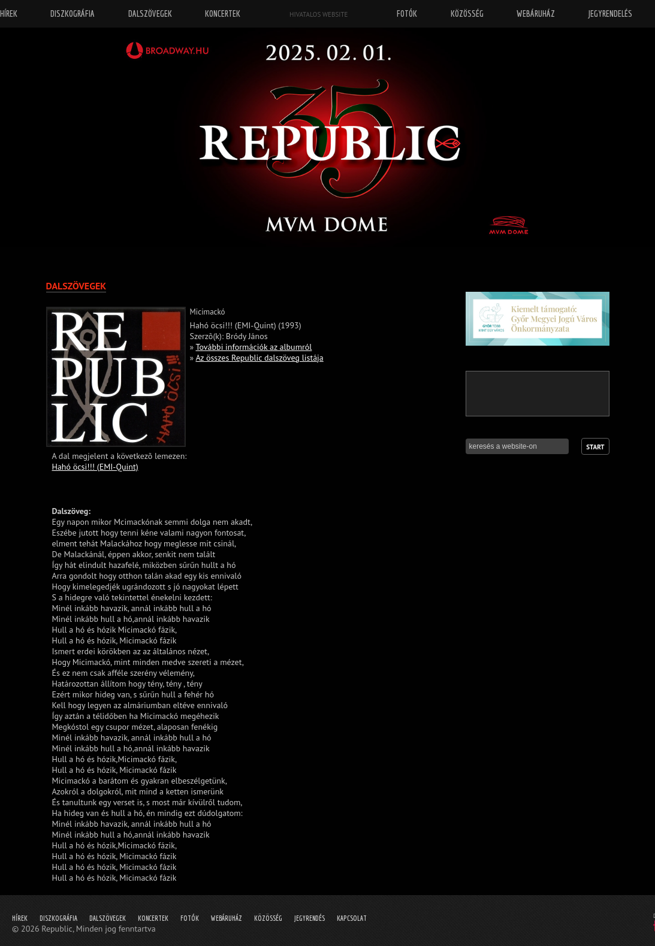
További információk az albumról (254, 346)
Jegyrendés (309, 918)
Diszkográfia (58, 918)
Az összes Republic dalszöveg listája (259, 357)
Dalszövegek (107, 918)
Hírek (20, 918)
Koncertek (153, 918)
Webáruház (226, 918)
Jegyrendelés (610, 13)
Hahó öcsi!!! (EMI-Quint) (95, 466)
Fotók (189, 918)
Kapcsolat (352, 918)
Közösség (268, 918)
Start (595, 447)
